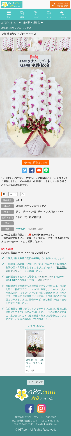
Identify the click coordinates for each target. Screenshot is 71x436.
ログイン (62, 17)
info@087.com (45, 276)
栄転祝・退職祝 (31, 22)
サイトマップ (36, 382)
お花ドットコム (9, 22)
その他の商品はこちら (35, 162)
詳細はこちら (45, 280)
